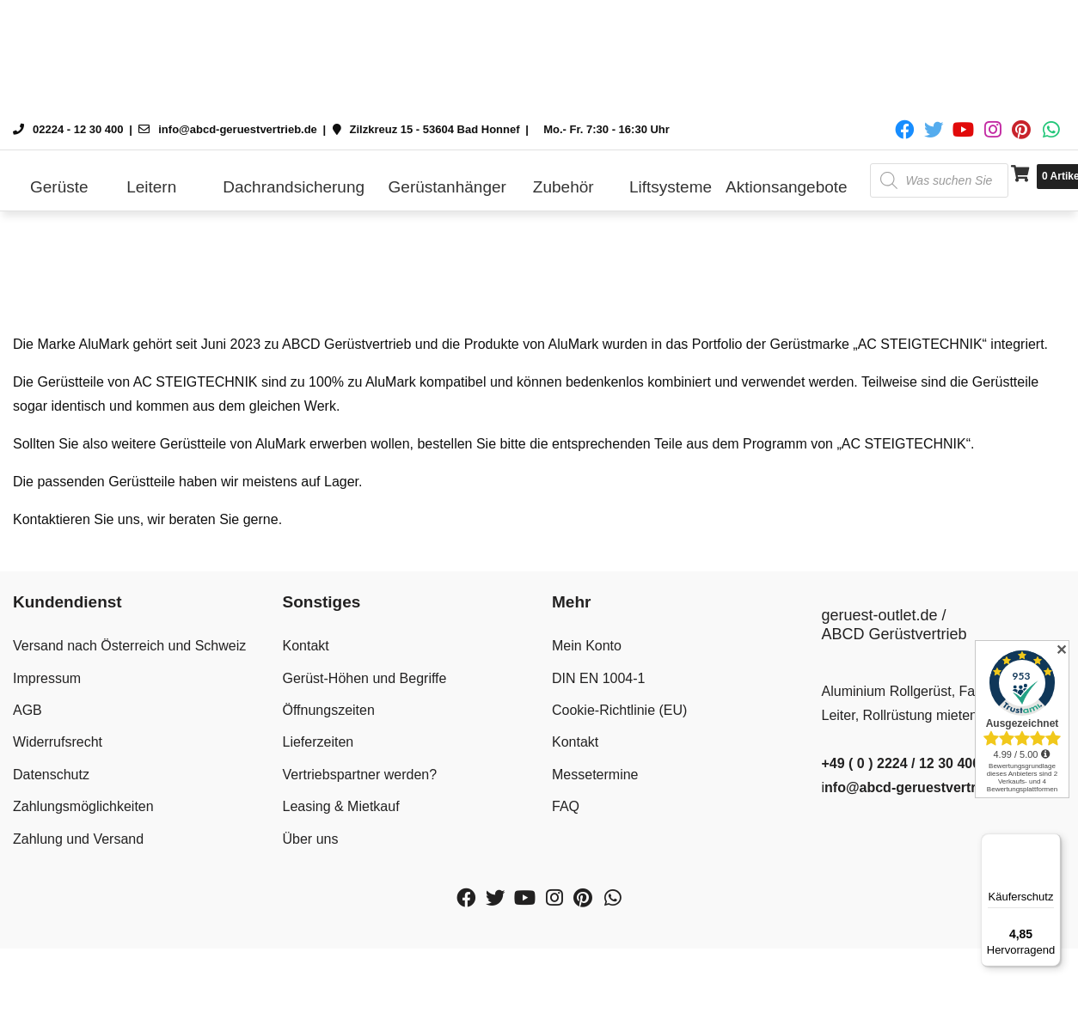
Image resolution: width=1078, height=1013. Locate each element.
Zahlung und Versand (78, 839)
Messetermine (595, 774)
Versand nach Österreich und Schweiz (129, 645)
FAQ (565, 806)
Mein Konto (587, 645)
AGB (27, 710)
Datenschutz (51, 774)
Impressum (47, 678)
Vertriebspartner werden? (360, 774)
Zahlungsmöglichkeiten (83, 806)
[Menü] (1050, 843)
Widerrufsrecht (57, 742)
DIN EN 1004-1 (599, 678)
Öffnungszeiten (329, 710)
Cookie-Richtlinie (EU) (619, 710)
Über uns (311, 839)
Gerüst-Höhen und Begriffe (365, 678)
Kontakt (306, 645)
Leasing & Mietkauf (341, 806)
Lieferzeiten (318, 742)
